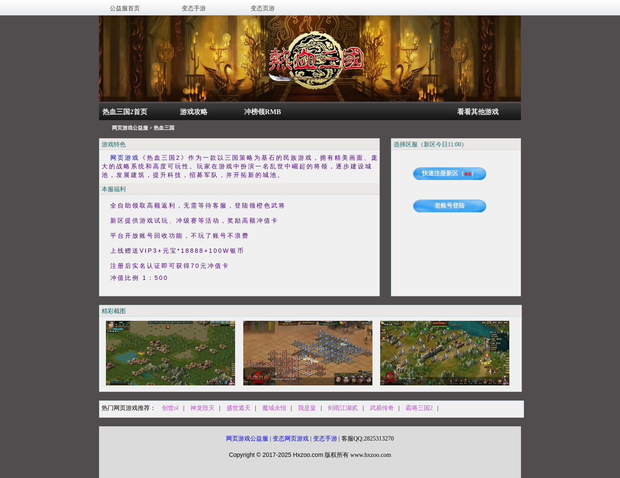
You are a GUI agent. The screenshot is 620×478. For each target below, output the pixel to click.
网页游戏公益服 (130, 128)
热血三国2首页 (124, 111)
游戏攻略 (194, 111)
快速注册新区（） (449, 173)
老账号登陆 (449, 205)
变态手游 (194, 8)
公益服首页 (125, 8)
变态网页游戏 (291, 438)
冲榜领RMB (262, 111)
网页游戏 (125, 157)
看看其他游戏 (478, 111)
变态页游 (263, 8)
